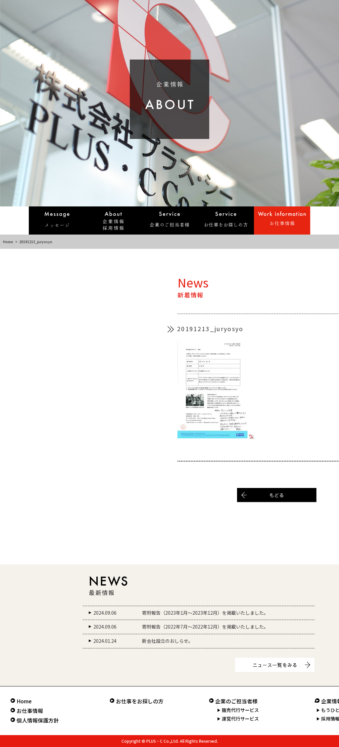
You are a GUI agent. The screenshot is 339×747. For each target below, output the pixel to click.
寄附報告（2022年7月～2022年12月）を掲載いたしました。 (205, 626)
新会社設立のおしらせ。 (167, 640)
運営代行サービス (240, 718)
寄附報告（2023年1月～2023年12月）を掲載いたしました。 (205, 612)
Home (8, 241)
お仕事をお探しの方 (140, 701)
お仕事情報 (30, 711)
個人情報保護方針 (38, 720)
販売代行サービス (240, 710)
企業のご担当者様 (236, 701)
